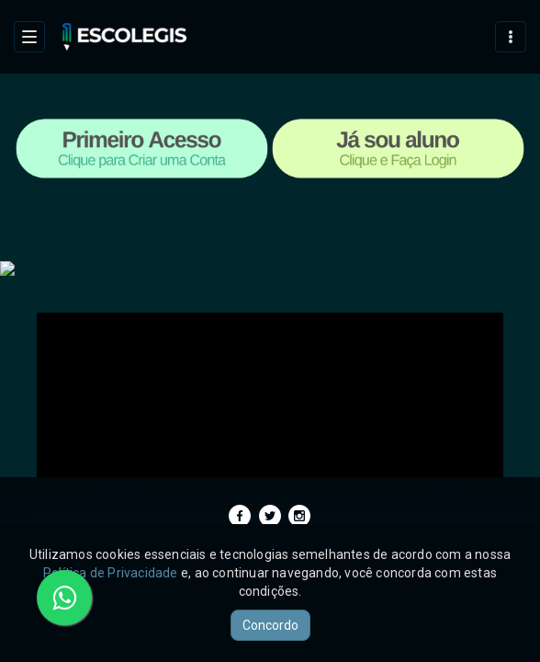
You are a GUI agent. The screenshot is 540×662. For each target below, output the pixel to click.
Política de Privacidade (110, 572)
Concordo (270, 625)
